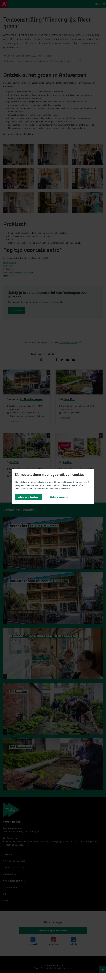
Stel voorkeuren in (59, 497)
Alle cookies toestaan (28, 497)
